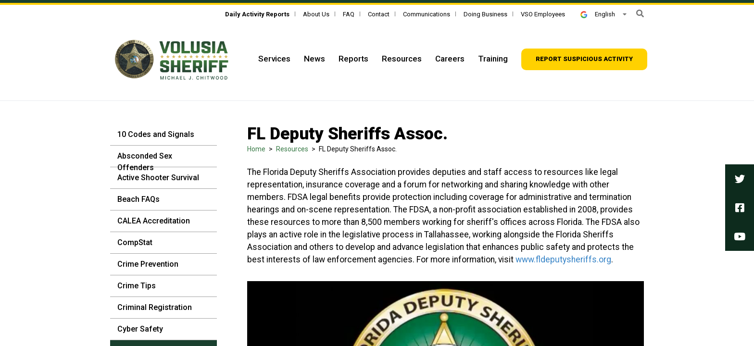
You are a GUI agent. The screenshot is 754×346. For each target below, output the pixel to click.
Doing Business (485, 14)
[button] (640, 13)
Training (493, 58)
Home (256, 149)
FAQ (348, 14)
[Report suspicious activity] (584, 59)
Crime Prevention (147, 264)
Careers (450, 58)
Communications (426, 14)
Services (274, 58)
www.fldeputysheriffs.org (563, 259)
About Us (316, 14)
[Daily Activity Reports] (257, 14)
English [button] (597, 14)
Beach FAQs (138, 199)
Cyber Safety (140, 329)
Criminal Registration (154, 307)
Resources (402, 58)
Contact (379, 14)
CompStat (134, 242)
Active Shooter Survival (158, 177)
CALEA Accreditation (153, 220)
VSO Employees (543, 14)
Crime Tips (136, 285)
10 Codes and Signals (155, 134)
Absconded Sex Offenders (144, 161)
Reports (353, 58)
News (314, 58)
